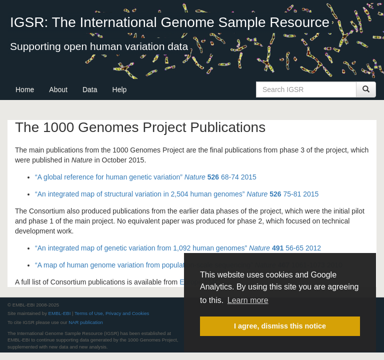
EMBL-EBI (59, 313)
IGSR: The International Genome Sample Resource (170, 22)
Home (25, 90)
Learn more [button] (248, 300)
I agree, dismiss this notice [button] (280, 326)
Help (119, 90)
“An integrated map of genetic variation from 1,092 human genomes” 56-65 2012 (178, 248)
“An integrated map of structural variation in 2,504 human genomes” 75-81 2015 (176, 194)
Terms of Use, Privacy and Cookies (111, 313)
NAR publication (85, 322)
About (58, 90)
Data (90, 90)
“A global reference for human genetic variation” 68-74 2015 (145, 177)
